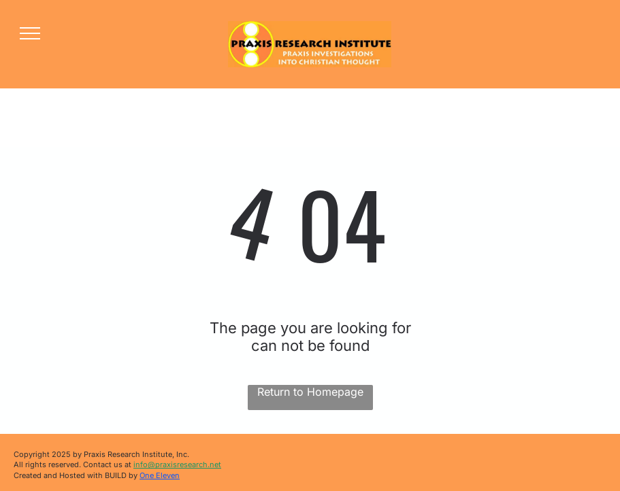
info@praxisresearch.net (177, 464)
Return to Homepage (310, 392)
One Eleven (160, 475)
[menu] (30, 33)
